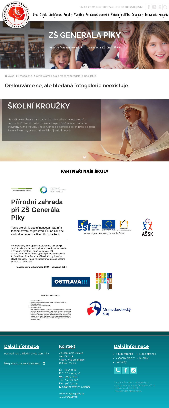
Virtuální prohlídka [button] (120, 15)
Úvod (35, 15)
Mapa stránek (147, 353)
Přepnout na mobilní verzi (24, 363)
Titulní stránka (124, 353)
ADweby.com (135, 391)
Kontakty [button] (163, 15)
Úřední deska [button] (55, 15)
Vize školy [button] (79, 15)
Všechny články (125, 357)
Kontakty (121, 362)
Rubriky (143, 357)
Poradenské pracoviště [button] (97, 15)
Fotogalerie (151, 15)
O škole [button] (43, 15)
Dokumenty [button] (138, 15)
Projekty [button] (68, 15)
